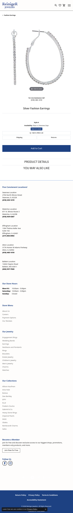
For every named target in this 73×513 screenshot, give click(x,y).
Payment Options (9, 318)
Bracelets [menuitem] (6, 354)
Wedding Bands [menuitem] (8, 341)
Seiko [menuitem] (4, 429)
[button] (55, 5)
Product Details (36, 162)
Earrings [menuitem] (5, 344)
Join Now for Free (11, 450)
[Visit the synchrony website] (47, 477)
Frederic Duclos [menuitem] (8, 406)
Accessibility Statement (36, 500)
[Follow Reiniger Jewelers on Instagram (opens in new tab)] (10, 463)
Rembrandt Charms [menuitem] (10, 426)
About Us (6, 311)
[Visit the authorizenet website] (32, 477)
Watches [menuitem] (5, 370)
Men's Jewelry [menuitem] (7, 363)
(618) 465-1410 (36, 100)
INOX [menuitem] (4, 419)
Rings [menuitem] (4, 350)
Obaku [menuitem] (5, 422)
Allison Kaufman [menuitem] (8, 386)
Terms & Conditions (50, 495)
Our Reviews (7, 321)
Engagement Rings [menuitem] (9, 337)
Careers (5, 314)
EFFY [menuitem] (4, 399)
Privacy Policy (34, 495)
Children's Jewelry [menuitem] (9, 360)
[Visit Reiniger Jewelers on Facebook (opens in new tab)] (4, 463)
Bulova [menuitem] (5, 393)
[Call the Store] (8, 200)
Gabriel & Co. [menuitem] (7, 409)
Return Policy (20, 495)
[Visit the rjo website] (38, 477)
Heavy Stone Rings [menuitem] (9, 412)
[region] (36, 57)
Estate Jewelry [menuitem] (7, 357)
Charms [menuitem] (5, 367)
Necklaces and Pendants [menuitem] (12, 347)
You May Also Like (36, 168)
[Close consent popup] (45, 509)
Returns (54, 137)
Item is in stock (36, 129)
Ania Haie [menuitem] (6, 390)
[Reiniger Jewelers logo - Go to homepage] (10, 5)
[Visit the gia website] (25, 477)
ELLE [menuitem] (4, 403)
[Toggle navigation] (69, 5)
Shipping (19, 137)
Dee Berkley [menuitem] (7, 396)
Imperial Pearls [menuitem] (8, 416)
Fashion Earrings (10, 15)
